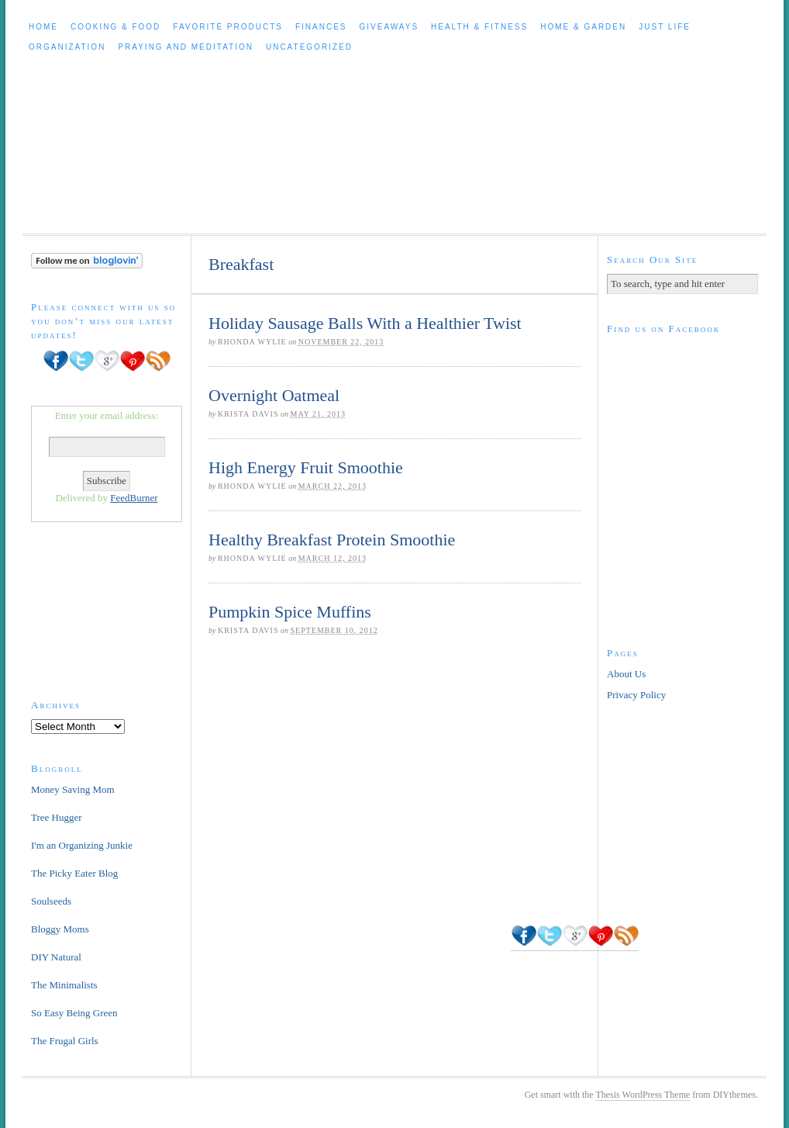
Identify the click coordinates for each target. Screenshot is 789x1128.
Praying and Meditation (185, 47)
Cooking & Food (115, 26)
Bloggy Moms (60, 929)
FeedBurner (133, 497)
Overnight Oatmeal (273, 395)
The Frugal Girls (64, 1041)
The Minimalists (64, 985)
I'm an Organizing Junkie (82, 845)
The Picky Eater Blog (74, 873)
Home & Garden (583, 26)
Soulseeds (51, 901)
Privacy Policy (636, 695)
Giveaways (389, 26)
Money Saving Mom (73, 789)
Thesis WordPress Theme (642, 1094)
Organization (67, 47)
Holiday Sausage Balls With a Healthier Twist (365, 323)
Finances (321, 26)
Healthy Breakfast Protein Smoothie (331, 539)
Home (43, 26)
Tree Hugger (56, 817)
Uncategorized (309, 47)
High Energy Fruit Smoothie (305, 467)
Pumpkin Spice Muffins (289, 611)
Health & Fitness (479, 26)
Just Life (665, 26)
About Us (626, 674)
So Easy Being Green (74, 1013)
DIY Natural (56, 957)
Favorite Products (228, 26)
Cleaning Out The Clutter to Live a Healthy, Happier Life (394, 145)
